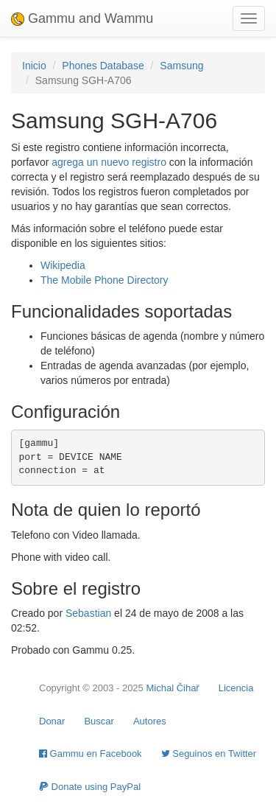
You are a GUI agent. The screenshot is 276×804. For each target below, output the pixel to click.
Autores (149, 721)
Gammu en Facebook (90, 753)
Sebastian (88, 613)
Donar (52, 721)
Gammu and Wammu (82, 18)
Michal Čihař (172, 687)
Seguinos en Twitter (209, 753)
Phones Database (103, 65)
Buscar (98, 721)
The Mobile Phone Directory (104, 280)
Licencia (236, 687)
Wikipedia (62, 265)
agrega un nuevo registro (109, 162)
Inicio (34, 65)
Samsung (181, 65)
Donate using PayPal (90, 786)
